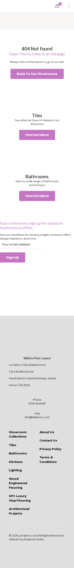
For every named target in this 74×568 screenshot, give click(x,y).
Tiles (12, 445)
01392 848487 (37, 403)
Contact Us (48, 440)
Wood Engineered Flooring (18, 483)
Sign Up (12, 257)
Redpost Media (34, 539)
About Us (46, 432)
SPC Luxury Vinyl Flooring (20, 498)
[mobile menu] (68, 6)
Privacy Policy (50, 449)
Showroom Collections (18, 434)
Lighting (15, 470)
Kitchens (16, 462)
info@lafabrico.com (37, 417)
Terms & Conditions (48, 459)
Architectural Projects (19, 511)
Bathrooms (18, 453)
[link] (37, 95)
